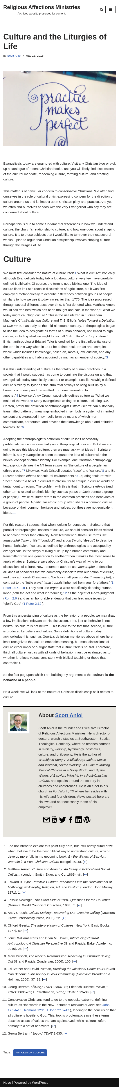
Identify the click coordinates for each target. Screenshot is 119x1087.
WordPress (40, 1082)
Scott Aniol (14, 55)
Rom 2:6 (10, 598)
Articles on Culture (30, 1052)
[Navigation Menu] (110, 9)
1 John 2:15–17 (57, 1010)
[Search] (101, 9)
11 (14, 513)
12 (65, 593)
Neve (7, 1082)
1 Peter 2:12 (32, 603)
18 (23, 588)
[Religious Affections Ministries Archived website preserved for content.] (41, 9)
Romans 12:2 (34, 1010)
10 (20, 497)
